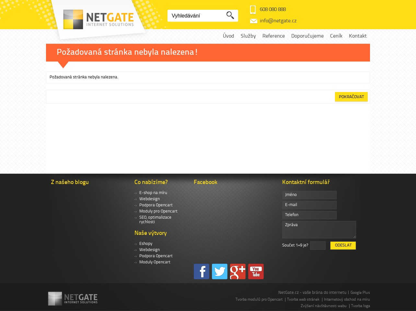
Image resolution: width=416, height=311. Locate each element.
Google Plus (360, 293)
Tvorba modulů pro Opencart (259, 300)
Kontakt (358, 36)
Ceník (336, 36)
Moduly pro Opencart (158, 211)
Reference (273, 36)
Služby (248, 36)
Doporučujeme (307, 36)
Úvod (228, 36)
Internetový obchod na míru (347, 300)
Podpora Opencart (156, 205)
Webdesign (149, 199)
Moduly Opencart (154, 262)
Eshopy (145, 244)
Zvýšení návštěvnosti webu (324, 306)
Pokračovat (351, 97)
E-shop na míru (153, 193)
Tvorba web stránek (303, 300)
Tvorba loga (360, 306)
